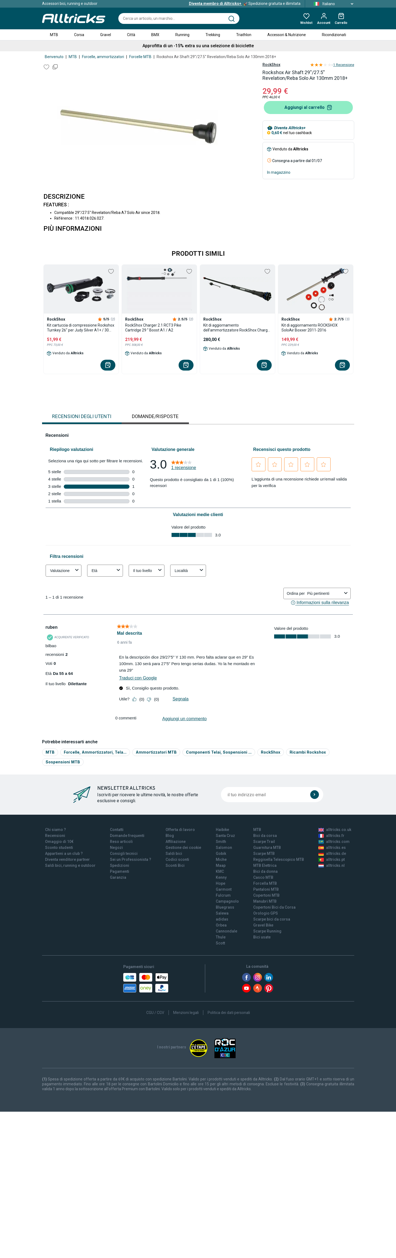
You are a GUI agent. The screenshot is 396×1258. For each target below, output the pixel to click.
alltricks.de (332, 853)
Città (131, 35)
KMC (220, 871)
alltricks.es (332, 847)
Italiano (331, 4)
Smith (221, 841)
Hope (220, 883)
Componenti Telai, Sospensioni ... (219, 752)
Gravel (105, 35)
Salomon (224, 847)
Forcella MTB (265, 883)
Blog (170, 835)
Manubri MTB (265, 901)
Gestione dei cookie (183, 847)
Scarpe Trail (264, 841)
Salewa (222, 913)
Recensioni (55, 835)
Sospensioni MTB (63, 762)
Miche (221, 859)
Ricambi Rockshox (308, 752)
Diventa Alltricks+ (290, 127)
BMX (155, 35)
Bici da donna (265, 871)
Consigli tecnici (124, 853)
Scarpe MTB (264, 853)
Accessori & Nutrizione (286, 35)
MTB (54, 35)
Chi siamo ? (55, 829)
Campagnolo (227, 901)
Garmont (224, 889)
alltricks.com (334, 841)
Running (182, 35)
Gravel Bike (263, 925)
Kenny (221, 877)
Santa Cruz (225, 835)
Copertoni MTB (266, 895)
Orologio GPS (265, 913)
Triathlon (243, 35)
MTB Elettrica (265, 865)
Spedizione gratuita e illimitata (244, 3)
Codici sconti (177, 859)
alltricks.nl (331, 865)
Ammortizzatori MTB (156, 752)
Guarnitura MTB (267, 847)
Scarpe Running (267, 931)
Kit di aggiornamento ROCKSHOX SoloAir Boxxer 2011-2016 (309, 327)
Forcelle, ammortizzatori (103, 57)
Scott (220, 943)
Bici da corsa (265, 835)
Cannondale (226, 931)
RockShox (271, 64)
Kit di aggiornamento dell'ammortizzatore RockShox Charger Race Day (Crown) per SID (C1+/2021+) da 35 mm (237, 328)
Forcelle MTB (140, 57)
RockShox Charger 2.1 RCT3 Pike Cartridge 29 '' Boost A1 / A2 (153, 327)
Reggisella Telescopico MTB (278, 859)
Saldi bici (174, 853)
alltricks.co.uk (334, 829)
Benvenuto (54, 57)
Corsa (79, 35)
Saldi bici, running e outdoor (70, 865)
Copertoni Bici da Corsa (274, 907)
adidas (222, 919)
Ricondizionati (334, 35)
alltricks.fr (331, 835)
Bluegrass (225, 907)
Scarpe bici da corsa (271, 919)
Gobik (221, 853)
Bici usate (262, 937)
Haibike (222, 829)
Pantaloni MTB (266, 889)
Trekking (212, 35)
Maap (221, 865)
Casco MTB (263, 877)
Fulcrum (223, 895)
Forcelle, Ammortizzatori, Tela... (95, 752)
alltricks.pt (331, 859)
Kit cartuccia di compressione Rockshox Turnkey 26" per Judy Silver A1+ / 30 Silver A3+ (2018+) (80, 328)
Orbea (221, 925)
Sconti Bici (175, 865)
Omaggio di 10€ (59, 841)
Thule (221, 937)
